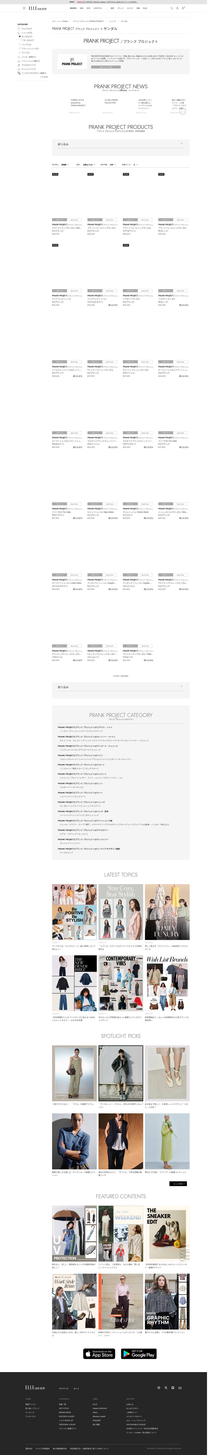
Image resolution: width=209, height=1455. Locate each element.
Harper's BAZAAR (100, 1408)
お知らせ (129, 1404)
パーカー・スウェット (139, 740)
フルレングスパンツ (68, 759)
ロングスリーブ (96, 731)
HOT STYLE (64, 1408)
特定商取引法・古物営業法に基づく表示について (89, 1449)
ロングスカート (92, 768)
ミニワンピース (66, 750)
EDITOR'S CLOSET (67, 1416)
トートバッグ (65, 815)
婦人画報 (96, 1424)
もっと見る (178, 1184)
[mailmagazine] (180, 1387)
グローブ (123, 824)
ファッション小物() (28, 61)
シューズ (112, 21)
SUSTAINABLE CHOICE (136, 1424)
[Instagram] (159, 1387)
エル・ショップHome (60, 21)
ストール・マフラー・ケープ (72, 824)
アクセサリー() (26, 65)
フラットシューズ (85, 806)
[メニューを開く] (24, 8)
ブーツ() (25, 52)
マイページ (63, 1388)
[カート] (183, 8)
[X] (166, 1387)
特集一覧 (62, 1404)
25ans (95, 1412)
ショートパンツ (85, 759)
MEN (81, 8)
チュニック (96, 750)
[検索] (172, 8)
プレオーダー (30, 1416)
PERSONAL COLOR (67, 1424)
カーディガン (123, 740)
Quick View (74, 220)
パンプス (73, 806)
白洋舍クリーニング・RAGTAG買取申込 (142, 1428)
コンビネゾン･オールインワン (118, 759)
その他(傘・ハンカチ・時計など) (155, 824)
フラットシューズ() (30, 48)
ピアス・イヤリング (68, 834)
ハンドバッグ (78, 815)
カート (76, 1388)
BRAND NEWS (65, 1412)
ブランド (120, 8)
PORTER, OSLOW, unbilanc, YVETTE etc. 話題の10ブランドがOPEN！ (107, 2)
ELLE (145, 8)
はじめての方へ (132, 1408)
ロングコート (80, 796)
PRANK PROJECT (85, 727)
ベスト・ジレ (117, 778)
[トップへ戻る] (201, 1366)
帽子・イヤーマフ (93, 824)
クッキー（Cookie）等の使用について (141, 1432)
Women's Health (99, 1416)
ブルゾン (74, 778)
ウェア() (24, 28)
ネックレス (83, 834)
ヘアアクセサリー (110, 824)
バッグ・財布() (26, 57)
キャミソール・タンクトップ (72, 740)
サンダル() (27, 36)
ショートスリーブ (80, 731)
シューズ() (24, 32)
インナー (76, 843)
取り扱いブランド (32, 1408)
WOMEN (73, 8)
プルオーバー (65, 787)
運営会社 (28, 1449)
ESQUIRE (97, 1420)
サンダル (63, 806)
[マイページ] (177, 8)
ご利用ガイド (131, 1412)
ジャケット (64, 778)
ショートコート (66, 796)
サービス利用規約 (43, 1449)
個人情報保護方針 (60, 1449)
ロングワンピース (82, 750)
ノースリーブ (65, 731)
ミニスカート (65, 768)
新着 (112, 8)
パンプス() (26, 44)
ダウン (107, 778)
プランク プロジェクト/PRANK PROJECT (88, 21)
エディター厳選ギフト (68, 1428)
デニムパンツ (99, 759)
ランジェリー (65, 843)
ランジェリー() (26, 69)
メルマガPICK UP (66, 1420)
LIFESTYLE (98, 8)
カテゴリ (130, 8)
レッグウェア (134, 824)
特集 (138, 8)
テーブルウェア (66, 853)
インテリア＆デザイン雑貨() (31, 73)
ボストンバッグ (92, 815)
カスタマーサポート (134, 1416)
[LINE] (173, 1387)
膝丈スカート (78, 768)
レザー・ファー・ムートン (91, 778)
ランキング (29, 1412)
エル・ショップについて (136, 1420)
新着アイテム (30, 1404)
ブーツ (97, 806)
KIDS (88, 8)
